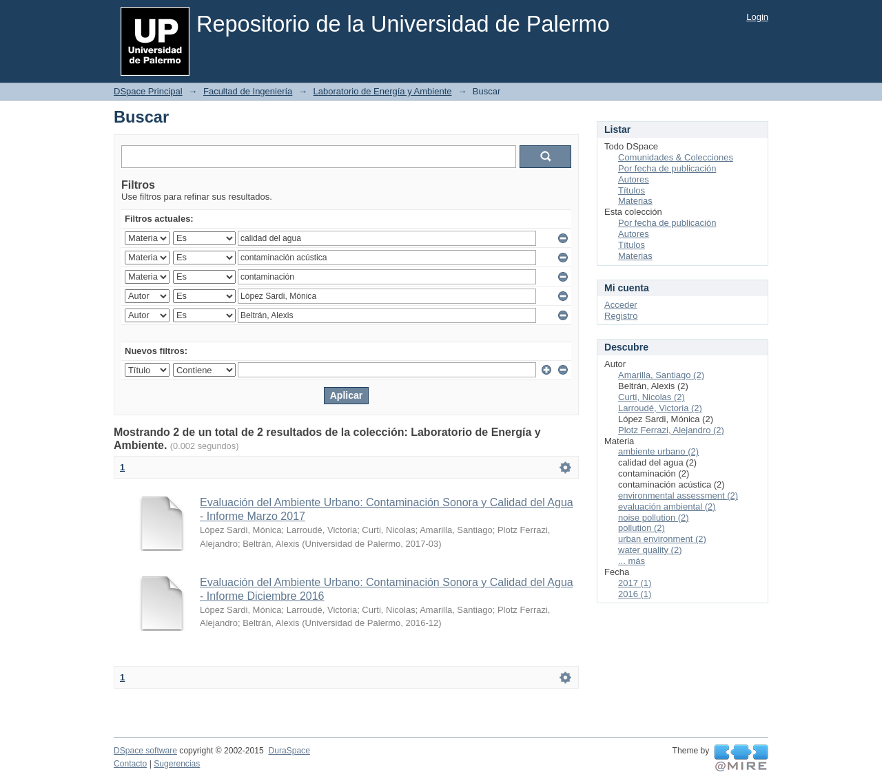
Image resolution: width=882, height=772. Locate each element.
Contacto (130, 764)
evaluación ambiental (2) (667, 506)
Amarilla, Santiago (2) (661, 375)
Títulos (631, 190)
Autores (633, 179)
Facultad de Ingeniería (247, 91)
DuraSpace (288, 750)
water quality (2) (649, 550)
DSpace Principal (148, 91)
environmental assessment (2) (678, 495)
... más (631, 561)
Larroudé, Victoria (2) (660, 408)
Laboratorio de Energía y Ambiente (383, 91)
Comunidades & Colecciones (675, 157)
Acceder (620, 305)
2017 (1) (634, 583)
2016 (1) (634, 594)
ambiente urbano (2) (658, 451)
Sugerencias (177, 764)
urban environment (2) (662, 539)
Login (757, 17)
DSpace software (145, 750)
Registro (620, 316)
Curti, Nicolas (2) (651, 397)
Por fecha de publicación (667, 168)
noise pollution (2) (653, 517)
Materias (635, 201)
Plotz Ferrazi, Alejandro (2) (671, 430)
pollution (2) (641, 528)
